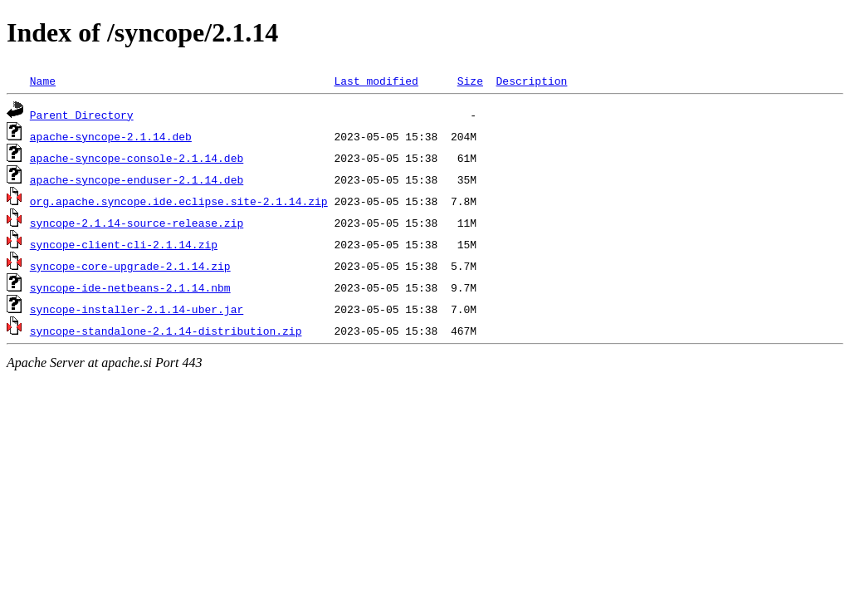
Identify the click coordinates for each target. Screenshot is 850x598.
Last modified (376, 80)
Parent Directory (82, 114)
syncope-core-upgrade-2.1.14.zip (130, 265)
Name (43, 80)
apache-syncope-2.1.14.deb (111, 136)
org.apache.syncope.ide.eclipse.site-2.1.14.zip (179, 201)
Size (470, 80)
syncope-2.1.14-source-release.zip (136, 222)
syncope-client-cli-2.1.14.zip (123, 244)
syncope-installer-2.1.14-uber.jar (136, 308)
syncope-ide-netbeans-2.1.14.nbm (130, 287)
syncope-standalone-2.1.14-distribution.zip (166, 330)
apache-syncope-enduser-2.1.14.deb (136, 179)
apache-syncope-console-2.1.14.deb (136, 157)
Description (531, 80)
